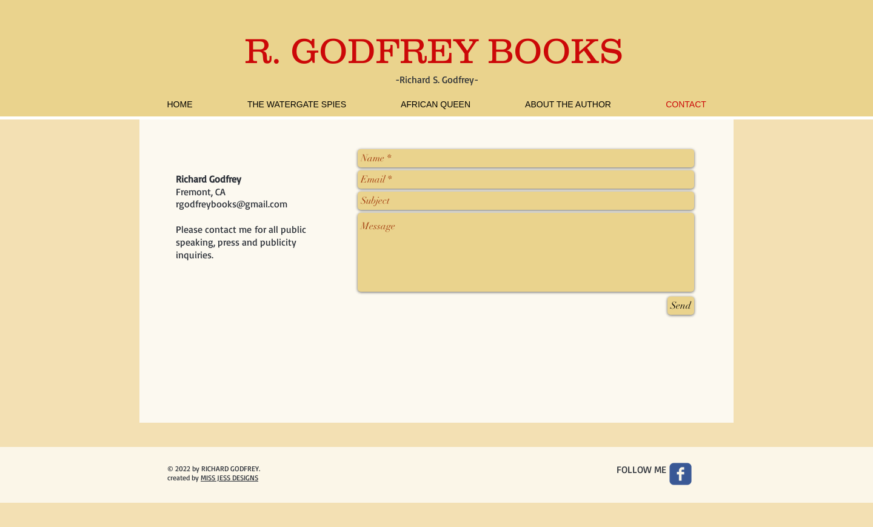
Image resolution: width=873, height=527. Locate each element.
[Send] (680, 306)
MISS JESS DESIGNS (229, 477)
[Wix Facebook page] (680, 474)
